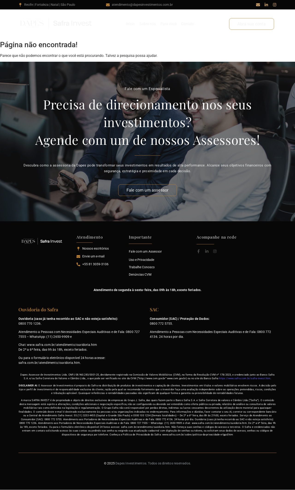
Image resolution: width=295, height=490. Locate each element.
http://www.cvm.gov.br (152, 378)
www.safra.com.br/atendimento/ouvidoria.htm (62, 345)
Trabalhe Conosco (142, 267)
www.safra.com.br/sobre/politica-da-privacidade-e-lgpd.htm (197, 434)
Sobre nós (147, 24)
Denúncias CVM (140, 274)
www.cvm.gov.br (176, 378)
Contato (187, 24)
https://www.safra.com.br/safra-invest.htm (244, 378)
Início (130, 24)
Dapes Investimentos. (131, 463)
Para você (168, 24)
